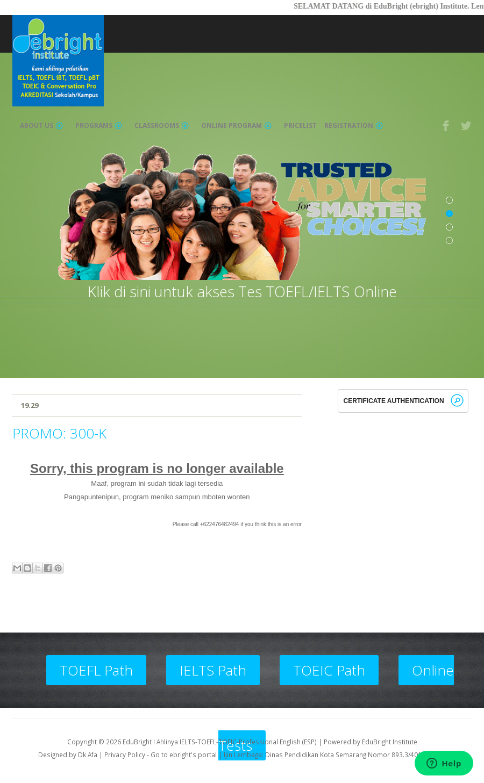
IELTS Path (213, 670)
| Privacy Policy (122, 754)
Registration (353, 126)
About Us (41, 126)
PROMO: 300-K (59, 433)
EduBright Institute (389, 741)
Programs (98, 126)
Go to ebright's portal (184, 754)
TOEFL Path (96, 670)
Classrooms (161, 126)
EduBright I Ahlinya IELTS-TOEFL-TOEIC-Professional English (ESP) (220, 741)
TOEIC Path (329, 670)
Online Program (236, 126)
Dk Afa (87, 754)
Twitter (466, 125)
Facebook (446, 125)
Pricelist (300, 126)
